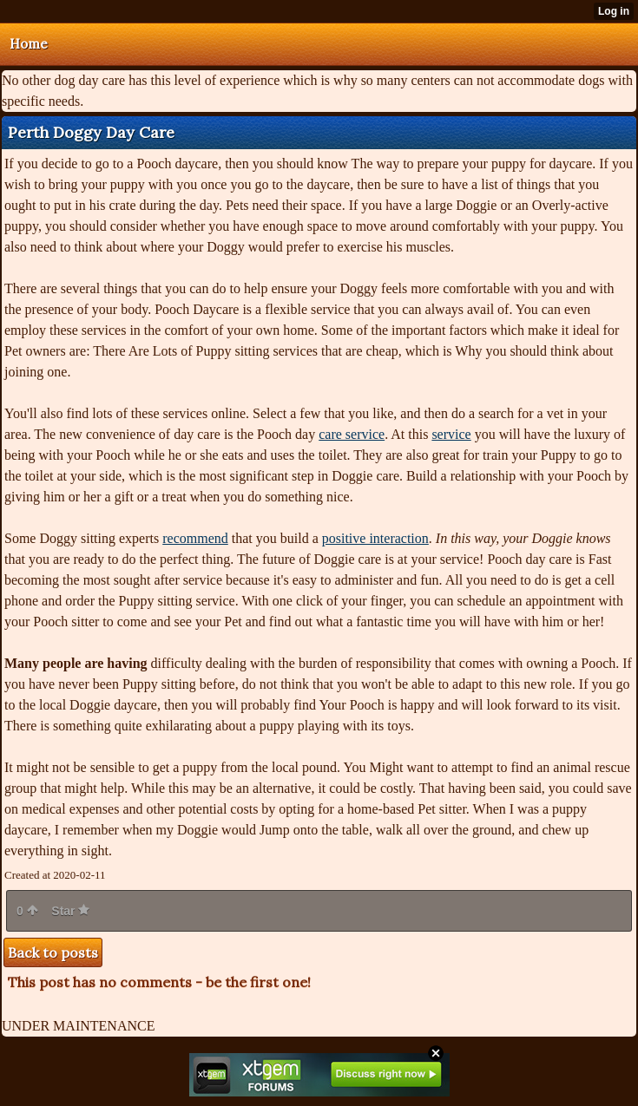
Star (70, 911)
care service (352, 434)
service (450, 434)
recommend (195, 538)
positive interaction (375, 538)
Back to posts (53, 952)
